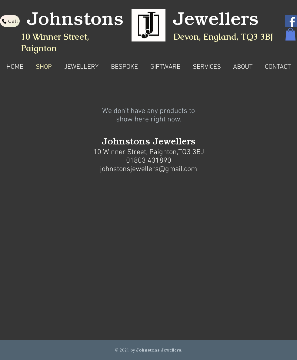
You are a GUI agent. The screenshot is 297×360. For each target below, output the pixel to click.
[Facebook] (291, 21)
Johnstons (75, 21)
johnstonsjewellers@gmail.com (148, 169)
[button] (290, 34)
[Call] (10, 21)
